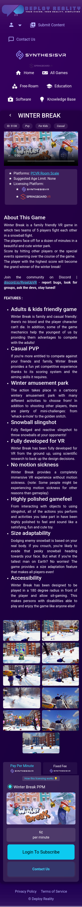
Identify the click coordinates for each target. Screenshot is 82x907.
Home (24, 73)
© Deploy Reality (41, 899)
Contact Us (21, 39)
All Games (55, 73)
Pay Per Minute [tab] (22, 768)
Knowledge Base (57, 99)
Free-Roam (25, 86)
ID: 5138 (12, 126)
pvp (27, 126)
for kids (43, 126)
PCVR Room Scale (45, 173)
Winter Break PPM (29, 787)
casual (61, 126)
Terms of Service (54, 891)
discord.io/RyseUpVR (20, 282)
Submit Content (47, 25)
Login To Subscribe (41, 852)
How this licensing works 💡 (41, 778)
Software (19, 99)
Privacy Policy (26, 891)
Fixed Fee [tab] (60, 768)
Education (59, 86)
